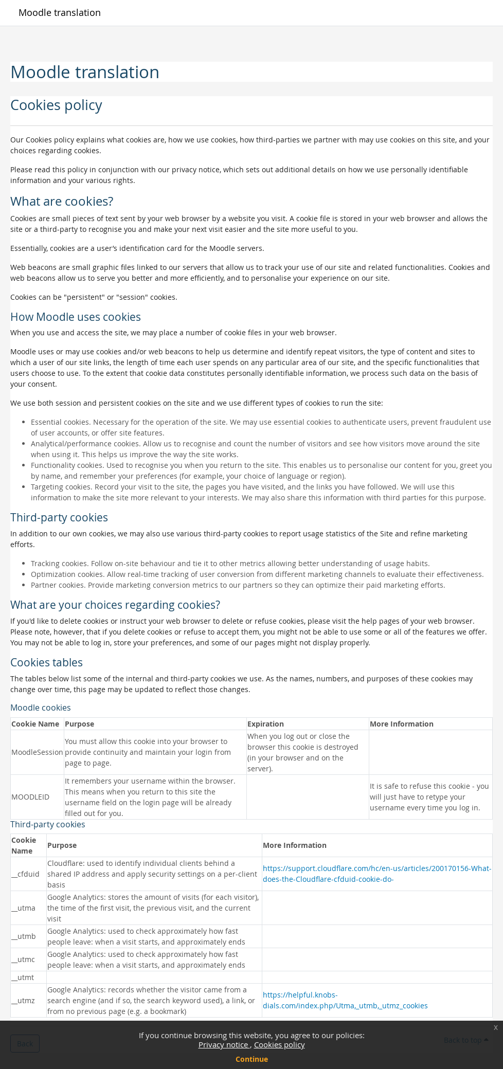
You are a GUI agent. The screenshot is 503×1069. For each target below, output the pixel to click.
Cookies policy (279, 1044)
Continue (252, 1059)
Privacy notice (224, 1044)
